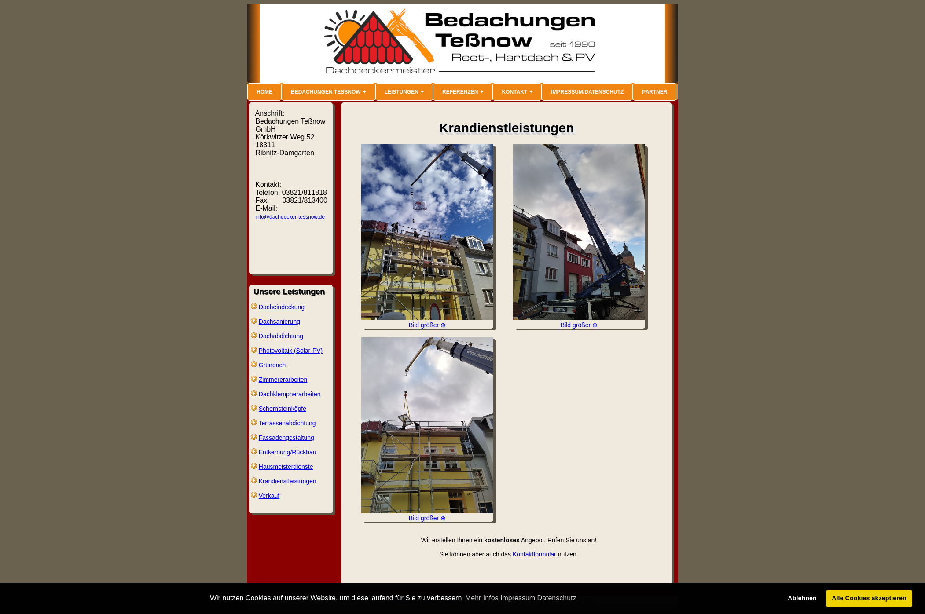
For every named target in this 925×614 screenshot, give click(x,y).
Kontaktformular (534, 554)
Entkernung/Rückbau (287, 452)
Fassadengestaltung (286, 437)
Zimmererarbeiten (283, 379)
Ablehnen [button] (802, 598)
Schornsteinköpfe (282, 408)
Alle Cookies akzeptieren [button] (869, 598)
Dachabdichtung (281, 336)
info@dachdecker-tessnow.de (290, 217)
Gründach (272, 365)
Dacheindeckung (282, 307)
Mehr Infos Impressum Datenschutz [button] (520, 598)
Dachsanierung (279, 321)
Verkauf (269, 495)
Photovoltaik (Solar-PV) (291, 350)
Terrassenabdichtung (287, 423)
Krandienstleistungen (287, 481)
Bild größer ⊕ (427, 321)
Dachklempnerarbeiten (290, 394)
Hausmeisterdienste (286, 466)
